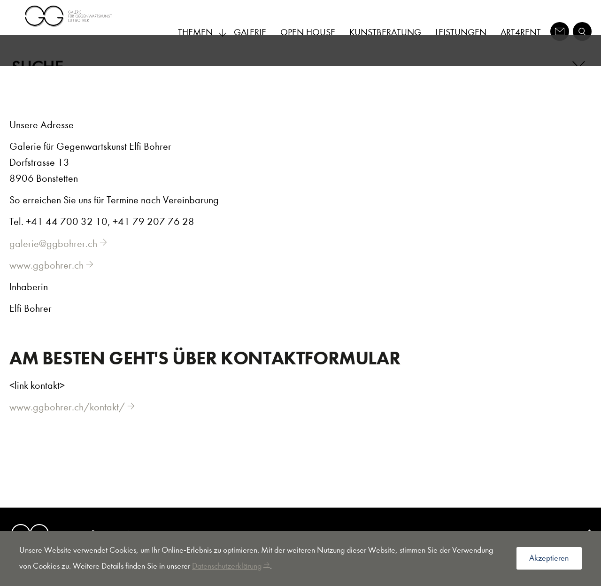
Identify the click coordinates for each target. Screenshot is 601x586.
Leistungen (460, 32)
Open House (307, 32)
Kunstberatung (385, 32)
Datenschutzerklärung (227, 566)
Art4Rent (521, 32)
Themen (202, 32)
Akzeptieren (549, 558)
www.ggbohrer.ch (46, 279)
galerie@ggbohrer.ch (53, 258)
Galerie (250, 32)
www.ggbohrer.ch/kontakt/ (67, 421)
